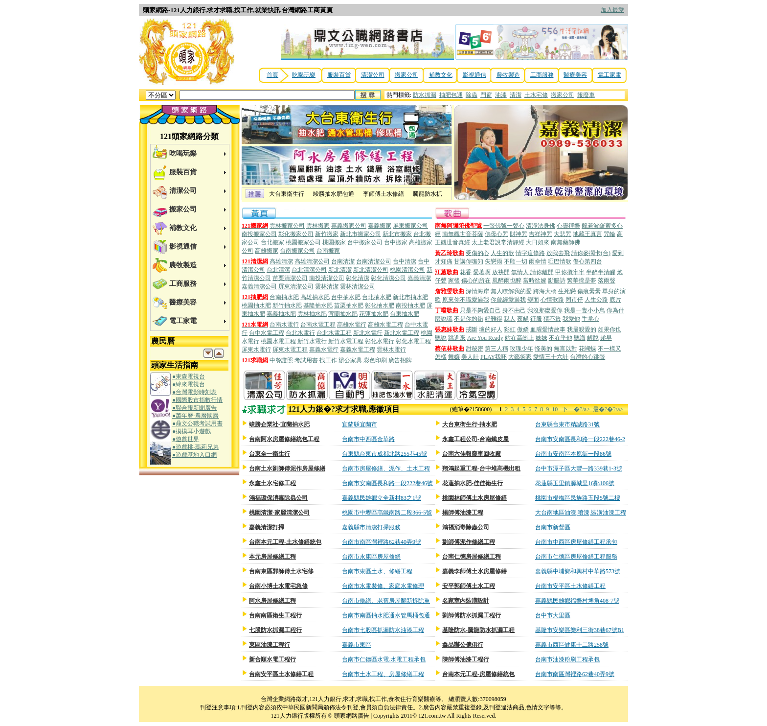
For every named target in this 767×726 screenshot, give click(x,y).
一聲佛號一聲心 (503, 225)
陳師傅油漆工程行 (465, 659)
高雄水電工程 (385, 324)
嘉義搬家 (379, 225)
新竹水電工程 (345, 341)
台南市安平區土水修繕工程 (570, 586)
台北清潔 (278, 269)
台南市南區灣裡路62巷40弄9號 (381, 542)
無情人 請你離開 (532, 272)
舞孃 (454, 356)
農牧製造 (508, 74)
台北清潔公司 (309, 269)
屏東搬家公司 (410, 225)
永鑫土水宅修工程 (272, 483)
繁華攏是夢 (581, 280)
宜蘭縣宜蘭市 (359, 424)
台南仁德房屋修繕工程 (471, 556)
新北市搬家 (397, 234)
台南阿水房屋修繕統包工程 (284, 439)
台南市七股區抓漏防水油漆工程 (383, 630)
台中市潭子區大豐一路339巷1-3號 (578, 468)
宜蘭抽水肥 (343, 313)
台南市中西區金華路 (368, 439)
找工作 (328, 360)
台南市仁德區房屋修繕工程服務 (576, 556)
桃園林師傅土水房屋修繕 (474, 497)
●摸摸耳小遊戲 (191, 431)
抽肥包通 (451, 95)
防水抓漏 (424, 95)
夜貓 (523, 318)
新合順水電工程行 (272, 659)
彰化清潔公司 (388, 278)
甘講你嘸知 (468, 261)
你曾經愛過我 (508, 299)
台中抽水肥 (346, 297)
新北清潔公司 (370, 269)
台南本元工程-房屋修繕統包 (478, 674)
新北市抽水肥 (410, 297)
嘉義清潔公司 (259, 286)
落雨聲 (606, 280)
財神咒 (518, 234)
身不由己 (514, 310)
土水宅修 (536, 95)
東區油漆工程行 (269, 644)
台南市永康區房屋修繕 (371, 556)
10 (555, 409)
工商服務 (542, 74)
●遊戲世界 (185, 439)
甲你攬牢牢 (570, 272)
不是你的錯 (468, 318)
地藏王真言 (587, 234)
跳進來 (457, 337)
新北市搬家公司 (360, 234)
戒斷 (471, 329)
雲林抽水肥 (312, 313)
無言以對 (565, 348)
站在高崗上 (519, 337)
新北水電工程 (401, 332)
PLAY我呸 (493, 356)
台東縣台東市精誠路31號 (567, 424)
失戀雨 (493, 261)
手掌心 (590, 318)
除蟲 (471, 95)
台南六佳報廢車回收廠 (471, 453)
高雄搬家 (266, 250)
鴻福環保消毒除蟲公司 (278, 497)
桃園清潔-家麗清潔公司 (279, 512)
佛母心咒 (496, 234)
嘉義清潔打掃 (266, 527)
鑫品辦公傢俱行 (462, 644)
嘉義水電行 (323, 349)
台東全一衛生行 (269, 453)
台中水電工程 (266, 332)
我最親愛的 (581, 329)
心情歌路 (552, 299)
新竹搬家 (326, 234)
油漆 (501, 95)
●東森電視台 (188, 376)
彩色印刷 (375, 360)
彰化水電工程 (413, 341)
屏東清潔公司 (296, 286)
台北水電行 (300, 332)
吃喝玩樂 (304, 74)
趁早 (606, 337)
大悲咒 (562, 234)
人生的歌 (502, 253)
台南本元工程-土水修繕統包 (285, 542)
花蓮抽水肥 (373, 313)
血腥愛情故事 (547, 329)
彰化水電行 (379, 341)
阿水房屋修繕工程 (272, 600)
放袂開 (501, 272)
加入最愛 (612, 9)
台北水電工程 (334, 332)
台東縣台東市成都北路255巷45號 (384, 453)
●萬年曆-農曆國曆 (195, 415)
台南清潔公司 (373, 261)
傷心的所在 (476, 280)
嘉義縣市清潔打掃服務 (371, 527)
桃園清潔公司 (407, 269)
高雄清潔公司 (312, 261)
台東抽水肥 (404, 313)
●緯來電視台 (188, 384)
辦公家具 (350, 360)
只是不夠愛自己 (480, 310)
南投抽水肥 (410, 305)
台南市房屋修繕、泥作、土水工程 (386, 468)
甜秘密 (474, 348)
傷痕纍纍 (589, 291)
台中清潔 (404, 261)
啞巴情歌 (559, 261)
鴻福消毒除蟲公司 (465, 527)
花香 (466, 272)
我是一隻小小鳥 (584, 310)
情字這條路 (530, 253)
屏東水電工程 (290, 349)
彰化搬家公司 (296, 234)
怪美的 (543, 348)
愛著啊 (482, 272)
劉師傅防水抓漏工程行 (471, 615)
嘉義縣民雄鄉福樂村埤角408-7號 (577, 600)
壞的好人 (490, 329)
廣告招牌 (400, 360)
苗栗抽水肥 (348, 305)
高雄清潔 (281, 261)
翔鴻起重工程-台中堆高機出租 (481, 468)
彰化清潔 (357, 278)
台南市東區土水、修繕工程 (377, 571)
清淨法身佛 (540, 225)
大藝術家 (520, 356)
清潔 (515, 95)
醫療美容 (575, 74)
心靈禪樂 (568, 225)
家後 (454, 280)
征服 (536, 318)
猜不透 (552, 318)
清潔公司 (372, 74)
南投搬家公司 (259, 234)
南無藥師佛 (565, 242)
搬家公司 (406, 74)
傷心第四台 (587, 261)
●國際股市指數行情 (197, 400)
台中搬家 (395, 242)
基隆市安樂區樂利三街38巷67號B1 (579, 630)
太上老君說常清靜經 (498, 242)
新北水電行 (368, 332)
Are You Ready (485, 337)
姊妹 (541, 337)
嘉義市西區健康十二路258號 (572, 644)
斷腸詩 (556, 280)
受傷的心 (477, 253)
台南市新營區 (552, 527)
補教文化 (440, 74)
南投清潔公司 (326, 278)
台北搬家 (272, 242)
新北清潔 (340, 269)
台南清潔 (343, 261)
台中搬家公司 (365, 242)
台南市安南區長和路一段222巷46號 (387, 483)
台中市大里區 (552, 615)
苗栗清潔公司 (290, 278)
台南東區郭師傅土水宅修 (281, 571)
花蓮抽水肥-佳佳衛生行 (472, 483)
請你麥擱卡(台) (590, 253)
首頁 (272, 74)
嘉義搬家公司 (348, 225)
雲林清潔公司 (357, 286)
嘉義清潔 (419, 278)
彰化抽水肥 (379, 305)
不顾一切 (515, 261)
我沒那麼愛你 (545, 310)
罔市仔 (574, 299)
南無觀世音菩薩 (462, 234)
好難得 (493, 318)
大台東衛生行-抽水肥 (469, 424)
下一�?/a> (577, 409)
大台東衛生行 (286, 193)
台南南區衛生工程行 (275, 615)
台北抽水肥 (376, 297)
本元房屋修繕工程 (272, 556)
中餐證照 (281, 360)
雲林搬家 (318, 225)
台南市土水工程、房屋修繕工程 (383, 674)
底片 (615, 299)
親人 (510, 318)
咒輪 (609, 234)
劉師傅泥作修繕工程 (468, 542)
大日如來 (537, 242)
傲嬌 (523, 329)
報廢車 (586, 95)
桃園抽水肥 (256, 305)
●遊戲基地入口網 (194, 454)
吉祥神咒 (540, 234)
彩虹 (510, 329)
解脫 (593, 337)
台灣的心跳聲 (587, 356)
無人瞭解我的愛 (511, 291)
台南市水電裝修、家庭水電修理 (383, 586)
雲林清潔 (326, 286)
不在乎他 (560, 337)
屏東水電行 (256, 349)
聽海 (580, 337)
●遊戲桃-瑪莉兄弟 (195, 447)
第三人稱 (496, 348)
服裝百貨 (339, 74)
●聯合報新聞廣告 (194, 407)
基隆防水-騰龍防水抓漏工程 (478, 630)
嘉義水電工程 (357, 349)
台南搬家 (328, 250)
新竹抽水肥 (287, 305)
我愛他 (571, 318)
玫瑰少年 (521, 348)
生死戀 (567, 291)
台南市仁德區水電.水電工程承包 (384, 659)
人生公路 (596, 299)
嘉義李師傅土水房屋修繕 (474, 571)
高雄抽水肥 (315, 297)
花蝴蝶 (587, 348)
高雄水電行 (351, 324)
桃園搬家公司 (303, 242)
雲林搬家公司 (287, 225)
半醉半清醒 (600, 272)
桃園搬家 (334, 242)
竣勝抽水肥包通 (333, 193)
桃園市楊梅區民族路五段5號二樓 (577, 497)
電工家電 (609, 74)
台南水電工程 (318, 324)
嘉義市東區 (356, 644)
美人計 (470, 356)
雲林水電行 (391, 349)
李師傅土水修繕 (383, 193)
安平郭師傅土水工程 (468, 586)
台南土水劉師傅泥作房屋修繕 (287, 468)
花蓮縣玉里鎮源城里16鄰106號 (574, 483)
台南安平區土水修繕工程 (281, 674)
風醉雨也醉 (506, 280)
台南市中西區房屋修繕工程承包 (576, 542)
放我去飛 (558, 253)
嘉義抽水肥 (281, 313)
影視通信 (474, 74)
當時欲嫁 (534, 280)
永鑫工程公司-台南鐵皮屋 (475, 439)
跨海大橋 (545, 291)
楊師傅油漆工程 (462, 512)
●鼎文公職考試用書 (197, 423)
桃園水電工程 (278, 341)
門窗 (486, 95)
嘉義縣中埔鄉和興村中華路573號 (577, 571)
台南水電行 (284, 324)
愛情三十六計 (550, 356)
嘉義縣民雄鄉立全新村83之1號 (381, 497)
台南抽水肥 (284, 297)
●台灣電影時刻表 (194, 392)
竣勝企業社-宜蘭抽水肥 (279, 424)
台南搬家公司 (297, 250)
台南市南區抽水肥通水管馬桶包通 (386, 615)
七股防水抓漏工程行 (275, 630)
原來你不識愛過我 (465, 299)
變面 (533, 299)
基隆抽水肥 (318, 305)
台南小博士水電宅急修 (278, 586)
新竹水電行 (312, 341)
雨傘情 (537, 261)
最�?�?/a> (608, 409)
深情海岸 (477, 291)
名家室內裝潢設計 (465, 600)
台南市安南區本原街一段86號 (573, 453)
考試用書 (306, 360)
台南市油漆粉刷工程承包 (567, 659)
